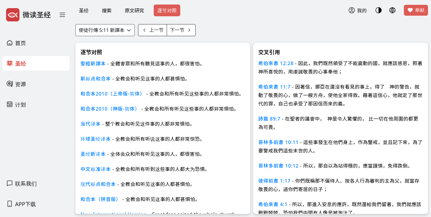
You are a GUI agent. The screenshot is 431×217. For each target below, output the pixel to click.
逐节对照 (167, 10)
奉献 (416, 10)
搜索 (107, 10)
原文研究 (134, 10)
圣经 (84, 10)
